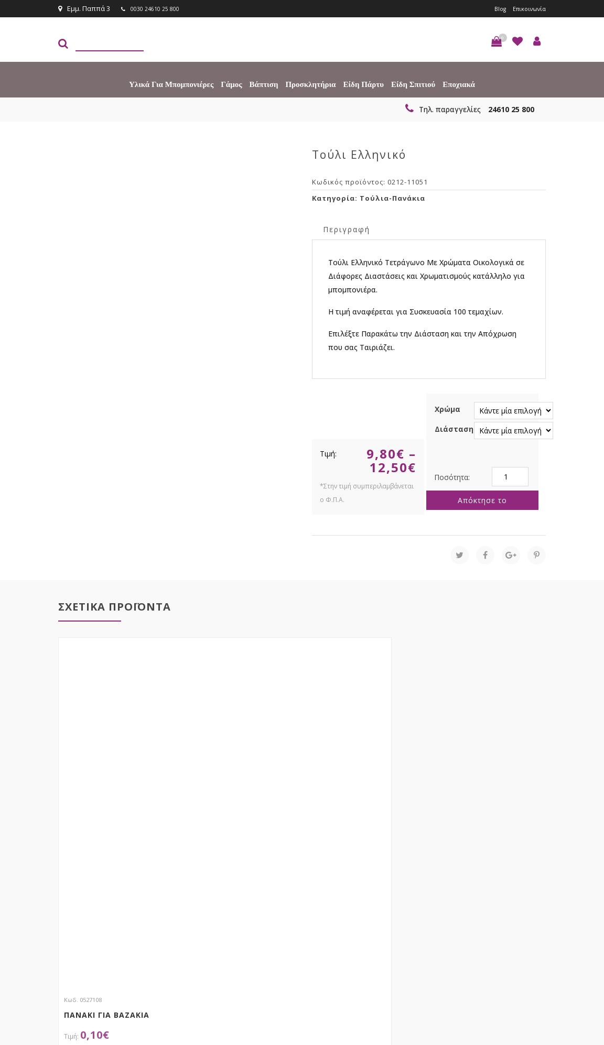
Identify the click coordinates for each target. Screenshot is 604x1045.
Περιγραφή (346, 229)
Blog (492, 8)
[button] (496, 40)
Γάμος (231, 84)
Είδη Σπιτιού (413, 84)
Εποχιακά (459, 84)
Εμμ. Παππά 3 (84, 8)
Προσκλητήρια (310, 84)
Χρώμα (447, 408)
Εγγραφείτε (517, 886)
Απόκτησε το (482, 500)
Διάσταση (454, 428)
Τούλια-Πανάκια (392, 197)
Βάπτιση (264, 84)
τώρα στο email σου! (192, 866)
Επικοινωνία (526, 8)
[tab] (346, 228)
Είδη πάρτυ (363, 84)
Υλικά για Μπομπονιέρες (171, 84)
